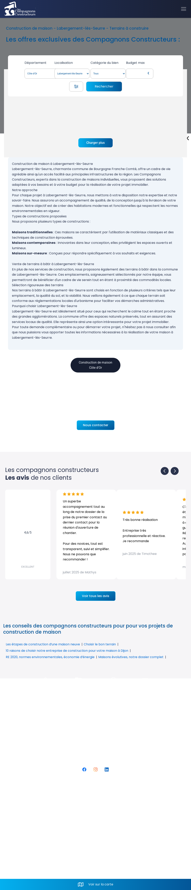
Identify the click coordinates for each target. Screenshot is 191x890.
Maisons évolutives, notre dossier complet (132, 657)
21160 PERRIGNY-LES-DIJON (119, 818)
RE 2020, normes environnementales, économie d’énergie (51, 657)
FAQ (22, 811)
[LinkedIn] (107, 769)
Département (37, 62)
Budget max (151, 62)
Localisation (74, 62)
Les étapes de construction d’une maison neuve (43, 644)
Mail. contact (106, 831)
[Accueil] (20, 9)
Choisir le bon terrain (100, 644)
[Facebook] (84, 769)
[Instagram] (95, 769)
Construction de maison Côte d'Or (95, 365)
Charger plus (95, 143)
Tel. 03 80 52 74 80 (111, 825)
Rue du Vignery (109, 811)
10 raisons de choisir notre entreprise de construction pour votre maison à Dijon (68, 650)
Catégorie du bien (117, 62)
